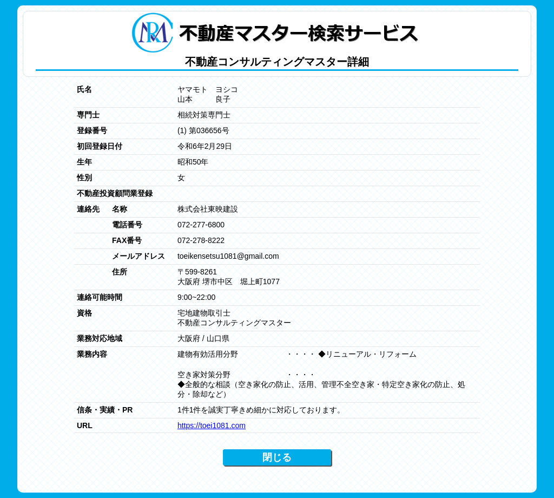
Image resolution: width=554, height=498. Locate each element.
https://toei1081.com (211, 425)
